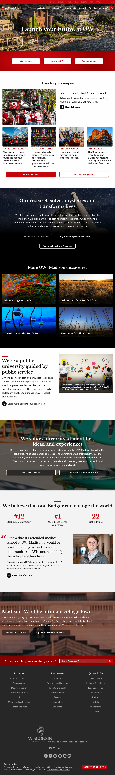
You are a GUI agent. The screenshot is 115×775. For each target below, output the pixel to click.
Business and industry (57, 683)
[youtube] (60, 756)
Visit (91, 2)
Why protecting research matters (75, 237)
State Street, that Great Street (83, 93)
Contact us (57, 748)
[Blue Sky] (55, 756)
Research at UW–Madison (36, 237)
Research (82, 8)
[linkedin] (65, 756)
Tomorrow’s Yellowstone (76, 333)
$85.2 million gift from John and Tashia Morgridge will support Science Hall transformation (99, 158)
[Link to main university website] (40, 734)
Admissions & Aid (55, 8)
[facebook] (46, 756)
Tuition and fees (19, 707)
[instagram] (69, 756)
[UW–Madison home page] (10, 8)
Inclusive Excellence (31, 472)
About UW (103, 8)
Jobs (105, 2)
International (57, 692)
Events (84, 2)
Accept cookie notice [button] (95, 767)
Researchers (57, 702)
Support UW (96, 707)
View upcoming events (84, 174)
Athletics (93, 8)
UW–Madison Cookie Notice (58, 770)
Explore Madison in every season (51, 632)
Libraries (61, 2)
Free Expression (95, 688)
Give (112, 2)
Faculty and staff (57, 688)
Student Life (70, 8)
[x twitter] (50, 756)
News (76, 2)
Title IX (95, 711)
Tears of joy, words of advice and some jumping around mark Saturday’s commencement (14, 158)
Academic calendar (19, 678)
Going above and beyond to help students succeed (69, 155)
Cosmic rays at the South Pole (22, 333)
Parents (57, 697)
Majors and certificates (19, 702)
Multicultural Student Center (84, 472)
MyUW (53, 2)
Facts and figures (19, 692)
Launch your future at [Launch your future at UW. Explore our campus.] (57, 29)
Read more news (31, 174)
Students (57, 707)
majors (89, 61)
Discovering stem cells (17, 301)
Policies (95, 697)
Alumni (57, 678)
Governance (96, 692)
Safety (96, 702)
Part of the (69, 742)
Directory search (19, 688)
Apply (98, 2)
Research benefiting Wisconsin (57, 246)
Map (69, 2)
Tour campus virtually (15, 632)
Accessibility (96, 678)
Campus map (19, 683)
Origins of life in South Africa (79, 301)
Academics (41, 8)
